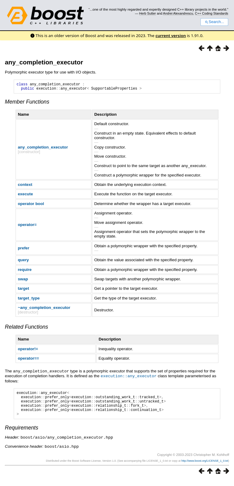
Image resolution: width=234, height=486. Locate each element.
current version (170, 35)
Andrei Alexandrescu (178, 13)
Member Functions (27, 104)
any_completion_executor (44, 62)
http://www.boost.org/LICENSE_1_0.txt (204, 466)
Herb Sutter (147, 13)
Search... (214, 22)
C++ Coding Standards (211, 13)
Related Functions (26, 329)
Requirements (21, 434)
